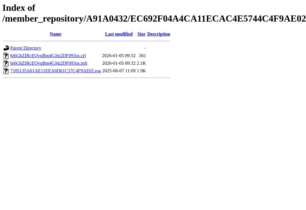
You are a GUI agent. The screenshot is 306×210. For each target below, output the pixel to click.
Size (141, 34)
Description (158, 34)
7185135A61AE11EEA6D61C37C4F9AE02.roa (55, 70)
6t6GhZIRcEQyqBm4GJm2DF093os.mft (48, 63)
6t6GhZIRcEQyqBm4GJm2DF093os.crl (48, 55)
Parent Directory (25, 48)
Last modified (119, 34)
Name (55, 34)
